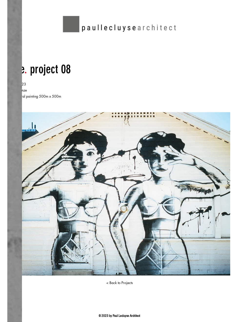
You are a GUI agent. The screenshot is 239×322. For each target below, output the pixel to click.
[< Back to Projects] (119, 283)
